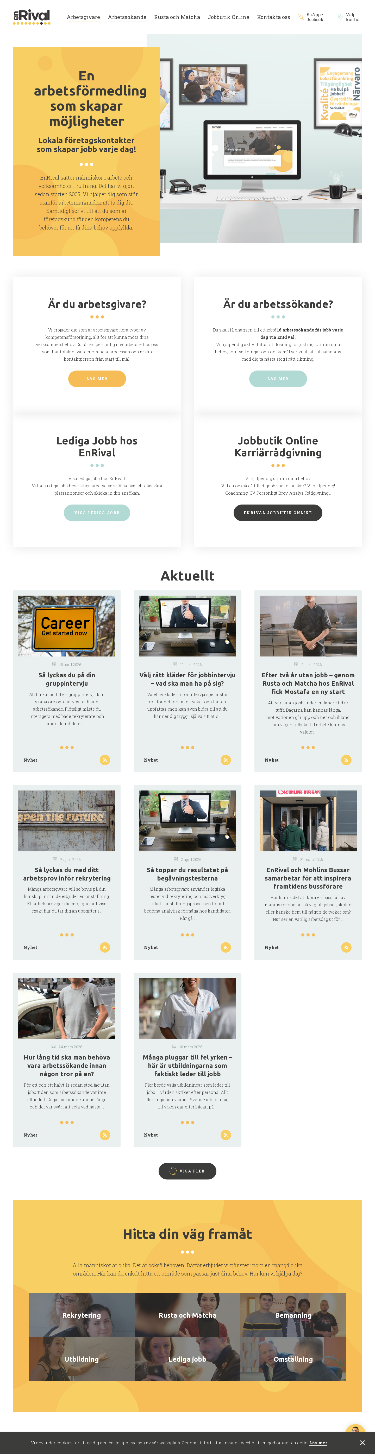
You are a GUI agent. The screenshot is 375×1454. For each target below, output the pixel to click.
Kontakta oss (273, 17)
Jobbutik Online (228, 17)
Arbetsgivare (83, 17)
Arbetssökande (127, 17)
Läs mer (318, 1442)
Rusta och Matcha (177, 17)
